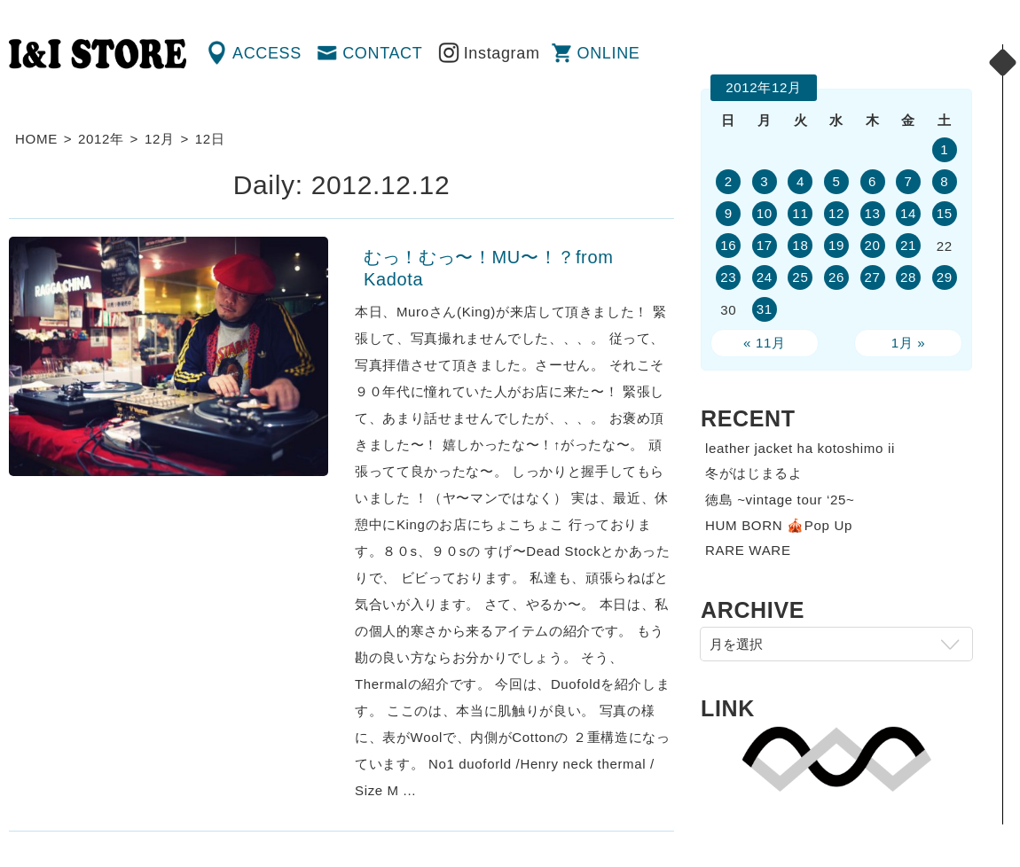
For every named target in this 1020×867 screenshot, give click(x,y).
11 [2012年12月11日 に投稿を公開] (800, 213)
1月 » (908, 342)
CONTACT (382, 53)
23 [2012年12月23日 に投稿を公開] (728, 277)
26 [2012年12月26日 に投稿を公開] (836, 277)
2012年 (101, 138)
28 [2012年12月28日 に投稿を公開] (908, 277)
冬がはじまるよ (754, 472)
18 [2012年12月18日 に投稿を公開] (800, 245)
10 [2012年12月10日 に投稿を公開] (765, 213)
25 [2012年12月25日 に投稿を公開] (800, 277)
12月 (160, 138)
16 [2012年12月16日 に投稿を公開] (728, 245)
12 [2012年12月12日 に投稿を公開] (836, 213)
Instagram (502, 53)
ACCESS (267, 53)
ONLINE (608, 53)
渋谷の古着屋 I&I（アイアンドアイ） (97, 54)
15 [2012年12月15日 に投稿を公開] (945, 213)
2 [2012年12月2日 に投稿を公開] (729, 181)
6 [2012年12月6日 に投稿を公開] (872, 181)
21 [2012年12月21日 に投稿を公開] (908, 245)
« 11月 (764, 342)
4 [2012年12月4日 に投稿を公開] (800, 181)
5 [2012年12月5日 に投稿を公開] (836, 181)
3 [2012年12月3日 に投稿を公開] (764, 181)
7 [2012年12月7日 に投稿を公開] (909, 181)
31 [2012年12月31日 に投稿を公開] (765, 308)
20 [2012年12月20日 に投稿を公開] (872, 245)
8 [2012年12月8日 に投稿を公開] (944, 181)
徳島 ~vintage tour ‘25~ (780, 499)
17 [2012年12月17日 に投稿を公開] (765, 245)
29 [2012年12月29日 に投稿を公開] (945, 277)
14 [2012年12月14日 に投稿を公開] (908, 213)
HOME (36, 138)
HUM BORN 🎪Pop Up (778, 525)
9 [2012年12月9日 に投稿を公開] (729, 213)
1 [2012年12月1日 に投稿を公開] (944, 149)
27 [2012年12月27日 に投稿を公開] (872, 277)
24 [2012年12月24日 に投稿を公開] (765, 277)
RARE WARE (748, 550)
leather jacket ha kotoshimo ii (800, 448)
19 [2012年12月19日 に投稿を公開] (836, 245)
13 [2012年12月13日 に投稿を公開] (872, 213)
